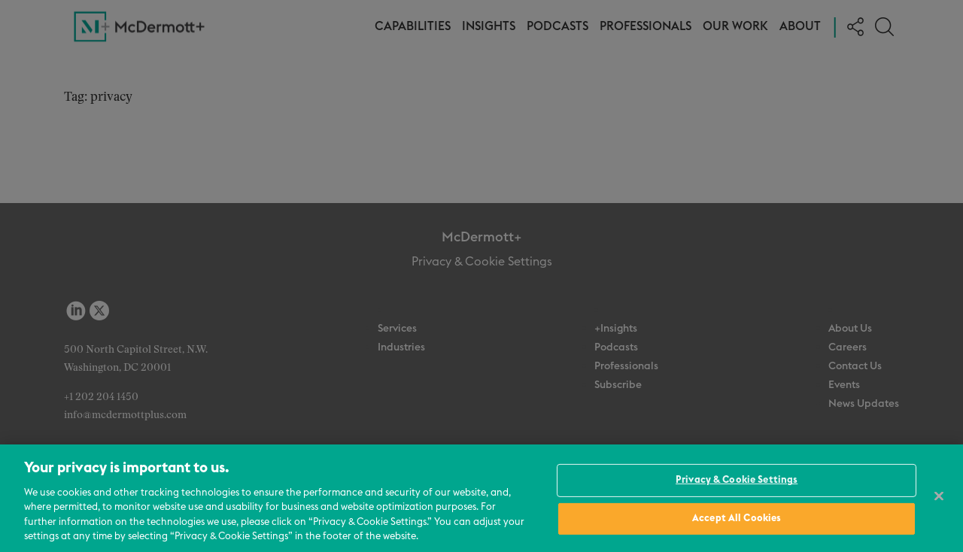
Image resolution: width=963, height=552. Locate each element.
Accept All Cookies (736, 518)
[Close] (938, 496)
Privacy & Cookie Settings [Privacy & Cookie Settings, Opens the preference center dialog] (736, 480)
